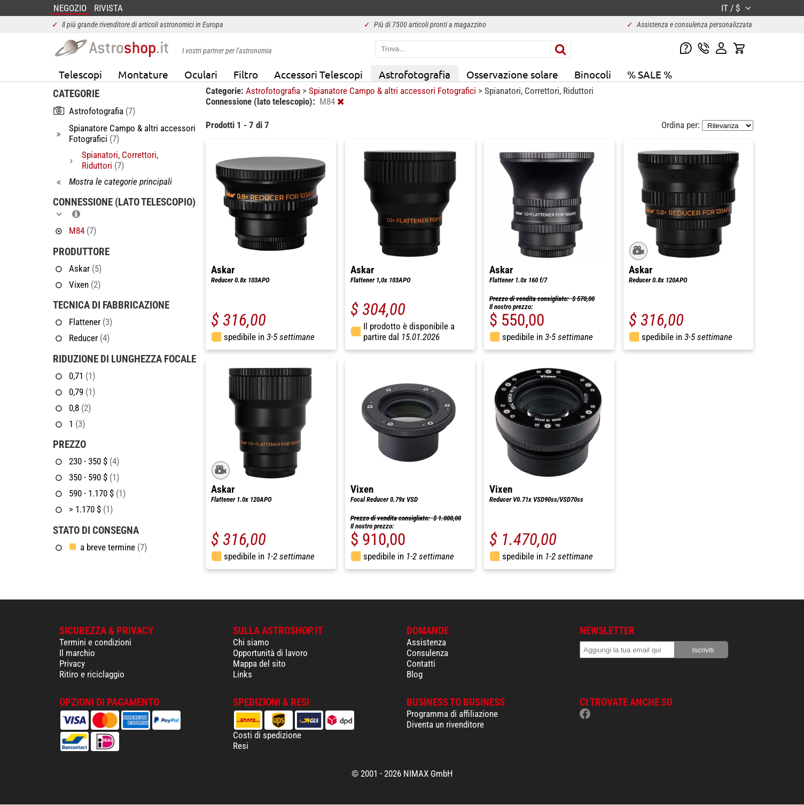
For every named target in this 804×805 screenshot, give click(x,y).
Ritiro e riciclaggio (91, 674)
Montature (143, 74)
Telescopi (80, 74)
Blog (415, 674)
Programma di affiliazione (452, 713)
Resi (240, 745)
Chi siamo (251, 642)
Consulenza (427, 653)
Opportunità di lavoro (270, 653)
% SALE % (649, 74)
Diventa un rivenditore (445, 724)
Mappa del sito (259, 663)
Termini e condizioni (95, 642)
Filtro (245, 74)
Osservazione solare (512, 74)
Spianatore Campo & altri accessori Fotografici (393, 90)
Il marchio (77, 653)
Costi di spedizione (267, 735)
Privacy (72, 663)
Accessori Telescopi (318, 74)
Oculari (200, 74)
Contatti (421, 663)
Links (242, 674)
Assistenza (426, 642)
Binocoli (592, 74)
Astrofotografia (414, 74)
